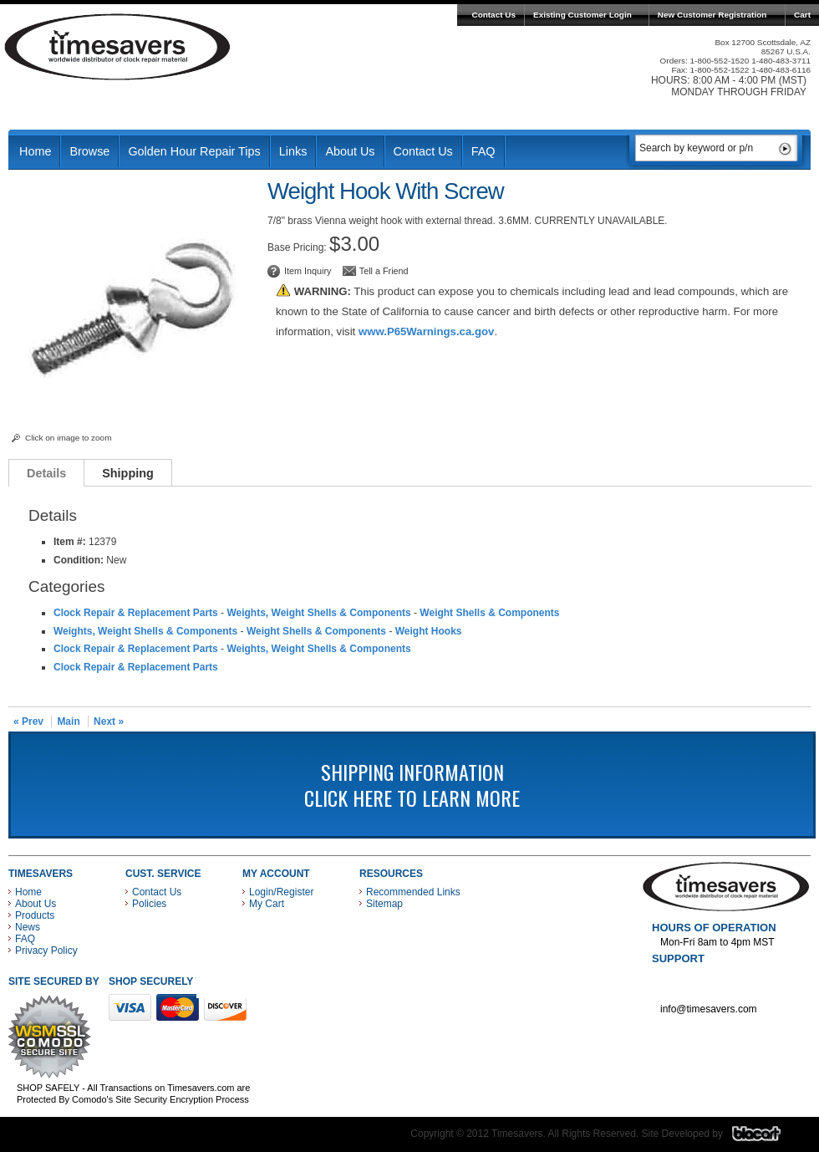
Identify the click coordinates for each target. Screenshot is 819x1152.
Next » (109, 721)
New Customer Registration (712, 14)
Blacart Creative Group (766, 1137)
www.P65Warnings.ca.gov (426, 331)
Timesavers (117, 47)
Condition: (78, 560)
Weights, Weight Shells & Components (318, 613)
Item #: (71, 542)
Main (68, 721)
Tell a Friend (384, 271)
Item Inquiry (307, 271)
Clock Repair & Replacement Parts (135, 613)
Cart (802, 14)
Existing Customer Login (582, 14)
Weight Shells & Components (489, 613)
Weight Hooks (428, 631)
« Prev (28, 721)
